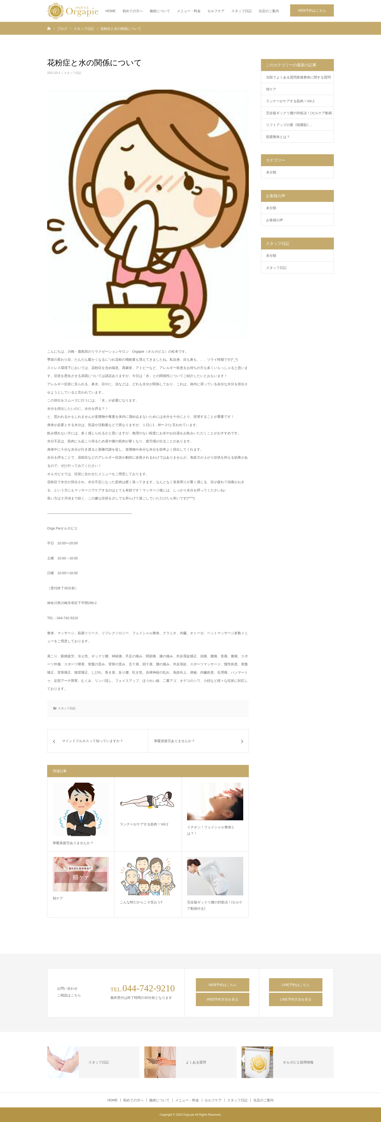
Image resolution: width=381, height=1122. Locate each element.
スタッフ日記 (241, 11)
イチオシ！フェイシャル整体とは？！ (211, 830)
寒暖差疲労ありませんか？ (73, 843)
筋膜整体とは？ (278, 137)
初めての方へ (132, 11)
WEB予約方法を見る (222, 999)
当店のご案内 (269, 11)
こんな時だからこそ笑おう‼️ (141, 902)
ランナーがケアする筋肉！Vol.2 (144, 824)
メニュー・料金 (189, 11)
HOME (110, 11)
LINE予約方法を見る (296, 999)
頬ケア (58, 898)
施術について (160, 11)
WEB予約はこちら (312, 10)
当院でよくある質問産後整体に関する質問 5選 (300, 79)
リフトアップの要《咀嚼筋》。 (290, 125)
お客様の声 (274, 220)
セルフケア (216, 11)
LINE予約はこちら (296, 985)
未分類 (271, 172)
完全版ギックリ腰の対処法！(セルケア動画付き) (215, 905)
